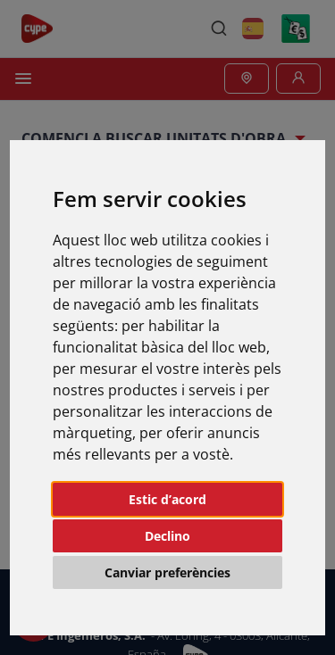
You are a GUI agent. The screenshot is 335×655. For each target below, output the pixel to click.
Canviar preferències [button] (167, 572)
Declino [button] (167, 535)
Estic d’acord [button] (167, 499)
